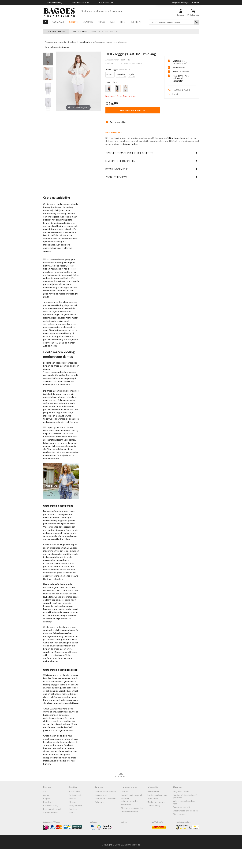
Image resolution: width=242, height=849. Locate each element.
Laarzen (88, 22)
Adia (45, 788)
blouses (72, 799)
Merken (136, 22)
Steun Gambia (179, 811)
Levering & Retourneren (120, 157)
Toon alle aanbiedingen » (57, 47)
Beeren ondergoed (52, 806)
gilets (71, 809)
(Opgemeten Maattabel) (121, 70)
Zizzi (45, 342)
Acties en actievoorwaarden (129, 796)
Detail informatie (116, 166)
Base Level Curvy (50, 802)
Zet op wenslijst (115, 119)
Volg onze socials (181, 788)
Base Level (47, 799)
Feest (123, 22)
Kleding (73, 22)
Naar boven (121, 772)
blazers (72, 795)
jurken (135, 141)
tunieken (124, 141)
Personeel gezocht (181, 804)
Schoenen (99, 799)
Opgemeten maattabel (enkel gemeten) (129, 149)
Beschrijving (113, 129)
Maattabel (126, 801)
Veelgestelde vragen (180, 2)
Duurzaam (57, 22)
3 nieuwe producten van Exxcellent (102, 11)
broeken (73, 806)
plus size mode (58, 381)
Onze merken (153, 788)
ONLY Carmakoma (176, 134)
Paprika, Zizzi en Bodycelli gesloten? (185, 793)
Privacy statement (129, 808)
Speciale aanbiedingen (157, 792)
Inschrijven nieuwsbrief (131, 792)
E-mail (175, 94)
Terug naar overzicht (56, 32)
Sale (112, 22)
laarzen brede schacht (105, 788)
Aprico (46, 792)
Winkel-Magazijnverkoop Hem (184, 799)
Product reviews (116, 173)
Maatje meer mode (156, 799)
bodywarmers (75, 802)
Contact (195, 2)
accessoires (74, 788)
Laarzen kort (101, 792)
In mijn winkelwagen (132, 110)
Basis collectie (75, 792)
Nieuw (101, 22)
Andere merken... (51, 809)
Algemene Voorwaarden (132, 805)
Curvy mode (152, 795)
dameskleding (153, 802)
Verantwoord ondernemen (185, 807)
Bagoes (46, 795)
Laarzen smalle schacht (105, 795)
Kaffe (54, 375)
